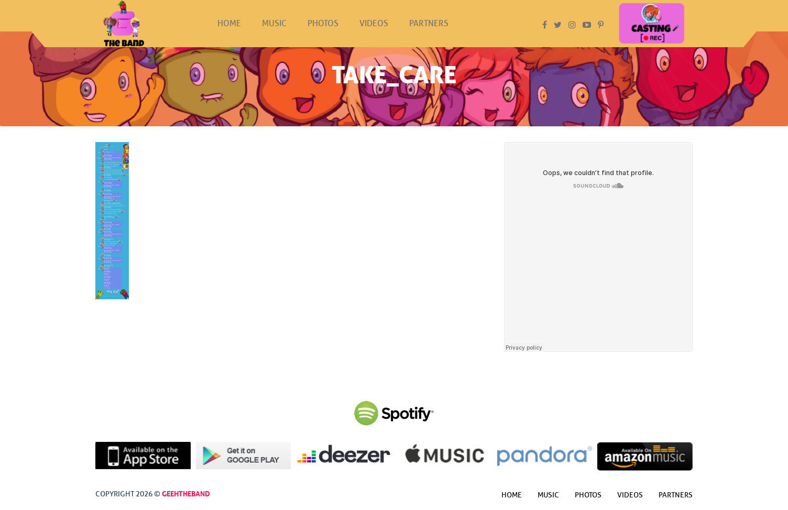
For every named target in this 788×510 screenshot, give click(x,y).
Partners (428, 32)
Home (229, 32)
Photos (323, 32)
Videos (373, 32)
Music (274, 32)
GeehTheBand (186, 492)
